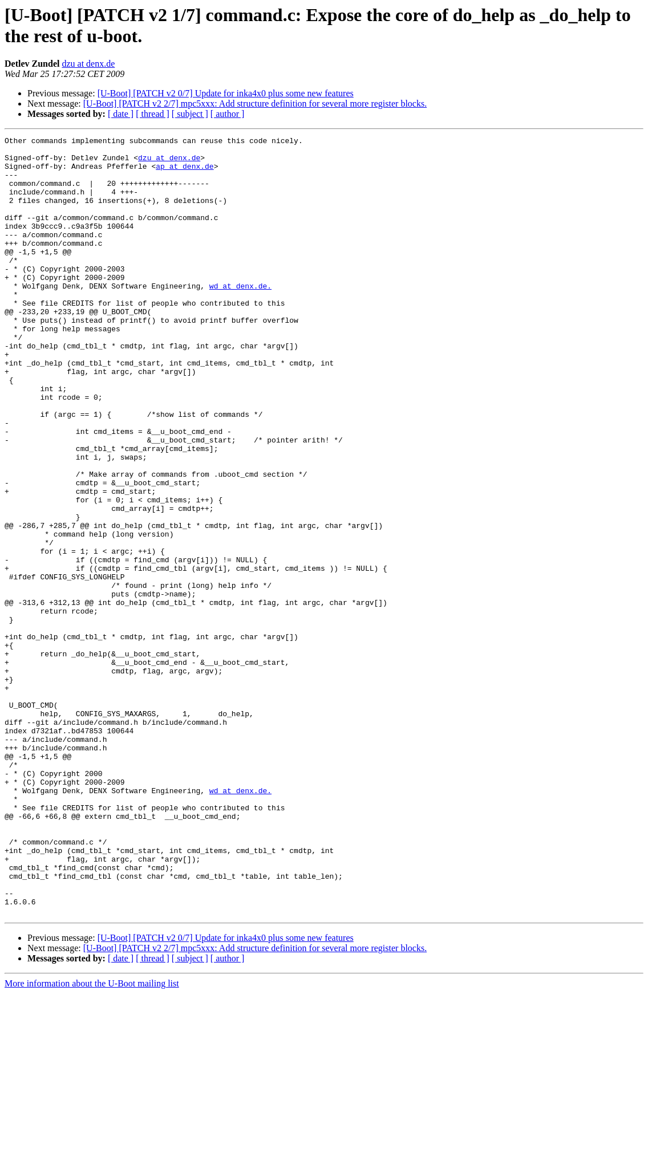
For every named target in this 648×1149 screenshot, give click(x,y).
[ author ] (227, 114)
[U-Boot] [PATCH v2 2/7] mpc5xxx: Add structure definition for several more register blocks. (255, 103)
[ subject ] (190, 114)
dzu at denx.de (88, 63)
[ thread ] (152, 114)
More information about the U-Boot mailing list (92, 1139)
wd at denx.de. (240, 316)
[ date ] (120, 114)
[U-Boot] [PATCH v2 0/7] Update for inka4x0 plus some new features (226, 93)
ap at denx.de (184, 173)
